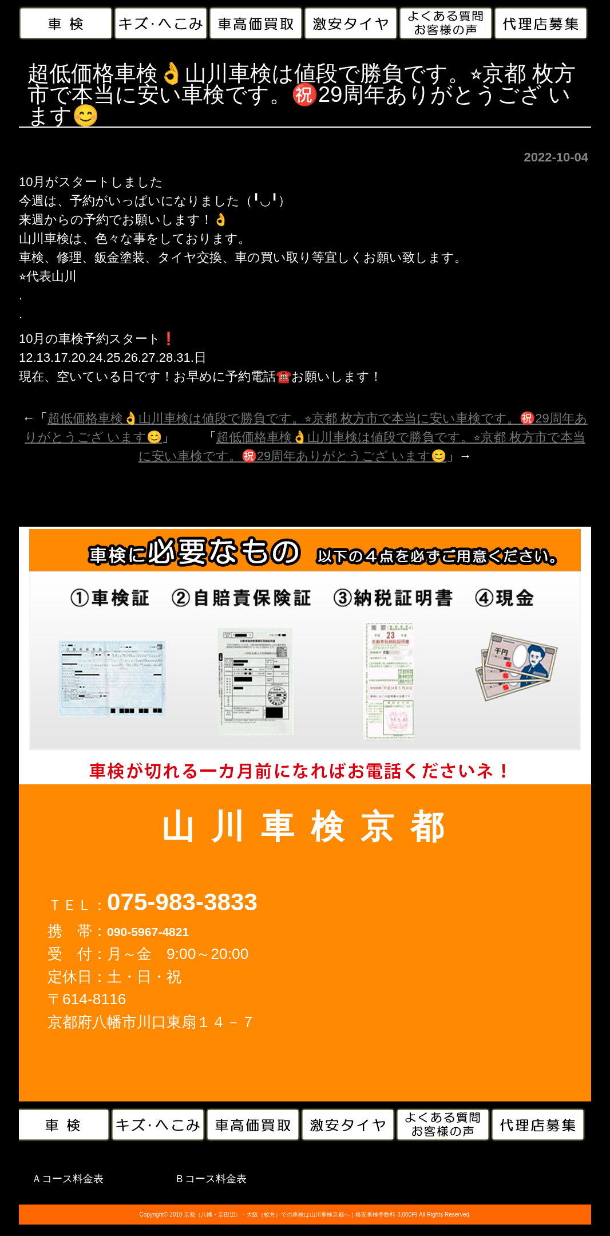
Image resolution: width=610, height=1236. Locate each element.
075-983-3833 (182, 902)
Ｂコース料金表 (211, 1178)
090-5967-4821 (148, 931)
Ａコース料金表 (67, 1178)
